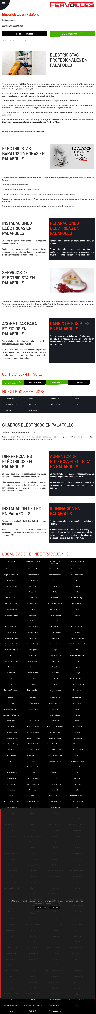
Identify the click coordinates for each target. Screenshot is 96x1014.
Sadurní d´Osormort (55, 755)
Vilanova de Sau (55, 698)
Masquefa (77, 767)
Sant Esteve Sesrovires (55, 744)
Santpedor (33, 598)
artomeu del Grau (33, 703)
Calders (77, 715)
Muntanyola (11, 721)
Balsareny (55, 673)
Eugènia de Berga (33, 690)
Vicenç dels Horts (11, 755)
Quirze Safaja (77, 726)
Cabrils (33, 678)
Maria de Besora (11, 586)
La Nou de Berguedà (11, 650)
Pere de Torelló (55, 644)
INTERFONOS (55, 405)
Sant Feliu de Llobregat (11, 744)
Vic (11, 761)
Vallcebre (77, 621)
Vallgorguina (55, 621)
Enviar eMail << (56, 382)
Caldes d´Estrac (55, 715)
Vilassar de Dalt (33, 569)
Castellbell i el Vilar (55, 761)
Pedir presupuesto (24, 33)
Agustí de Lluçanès (11, 580)
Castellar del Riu (11, 767)
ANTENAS (77, 399)
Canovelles (33, 638)
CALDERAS (33, 410)
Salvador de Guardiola (11, 644)
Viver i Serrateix (77, 801)
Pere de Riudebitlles (55, 603)
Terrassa (55, 773)
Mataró (77, 580)
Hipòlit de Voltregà (33, 738)
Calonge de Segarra (77, 678)
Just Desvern (77, 738)
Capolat (77, 667)
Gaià (55, 586)
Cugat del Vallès (33, 749)
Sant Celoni (11, 784)
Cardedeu (55, 667)
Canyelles (77, 632)
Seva (11, 999)
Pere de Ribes (77, 603)
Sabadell (11, 749)
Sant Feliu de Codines (33, 744)
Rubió (77, 661)
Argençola (33, 796)
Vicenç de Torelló (33, 755)
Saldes (33, 999)
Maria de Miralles (33, 801)
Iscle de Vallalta (33, 661)
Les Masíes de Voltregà (77, 999)
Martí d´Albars (11, 632)
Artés (11, 796)
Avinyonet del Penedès (11, 715)
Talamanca (11, 790)
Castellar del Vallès (77, 761)
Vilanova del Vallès (77, 569)
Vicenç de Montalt (33, 575)
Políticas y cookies (55, 1011)
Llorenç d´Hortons (55, 632)
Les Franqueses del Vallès (33, 1005)
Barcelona (11, 561)
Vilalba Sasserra (55, 615)
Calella (55, 684)
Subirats (11, 726)
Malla (77, 592)
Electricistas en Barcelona (15, 40)
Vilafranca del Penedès (11, 709)
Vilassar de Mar (55, 609)
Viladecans (55, 709)
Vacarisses (55, 721)
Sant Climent (77, 778)
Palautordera (77, 744)
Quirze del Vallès (11, 732)
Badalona (77, 709)
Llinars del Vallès (55, 999)
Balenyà (77, 673)
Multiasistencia (5, 40)
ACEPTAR (54, 908)
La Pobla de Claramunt (77, 644)
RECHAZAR (41, 908)
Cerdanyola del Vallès (33, 784)
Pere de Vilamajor (33, 644)
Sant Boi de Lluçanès (77, 575)
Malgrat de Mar (11, 598)
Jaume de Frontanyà (11, 661)
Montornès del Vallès (55, 784)
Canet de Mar (55, 638)
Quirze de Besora (33, 732)
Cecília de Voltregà (77, 749)
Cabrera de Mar (77, 703)
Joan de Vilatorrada (77, 655)
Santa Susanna (55, 598)
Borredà (55, 790)
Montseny (33, 609)
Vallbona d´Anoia (33, 721)
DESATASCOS (77, 405)
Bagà (11, 678)
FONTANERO (33, 399)
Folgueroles (33, 592)
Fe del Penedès (11, 778)
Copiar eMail (79, 382)
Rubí (11, 1011)
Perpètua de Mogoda (77, 598)
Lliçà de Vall (33, 807)
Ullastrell (11, 655)
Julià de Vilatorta (55, 655)
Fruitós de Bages (33, 726)
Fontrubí (77, 586)
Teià (77, 773)
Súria (77, 721)
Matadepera (55, 767)
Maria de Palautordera (11, 801)
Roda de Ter (33, 1011)
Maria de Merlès (55, 801)
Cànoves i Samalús (11, 638)
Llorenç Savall (33, 632)
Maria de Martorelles (77, 796)
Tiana (33, 773)
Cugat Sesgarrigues (11, 575)
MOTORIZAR (33, 405)
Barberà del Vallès (33, 673)
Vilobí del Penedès (11, 807)
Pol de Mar (77, 732)
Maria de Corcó (77, 698)
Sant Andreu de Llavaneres (55, 562)
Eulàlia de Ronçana (77, 684)
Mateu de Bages (11, 609)
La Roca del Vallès (33, 778)
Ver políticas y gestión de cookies (48, 903)
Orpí (55, 650)
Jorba (11, 592)
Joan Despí (33, 615)
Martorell (11, 698)
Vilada (77, 755)
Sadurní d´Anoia (55, 749)
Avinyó (33, 715)
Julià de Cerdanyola (11, 615)
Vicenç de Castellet (77, 638)
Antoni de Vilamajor (33, 561)
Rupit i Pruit (55, 661)
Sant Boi (11, 703)
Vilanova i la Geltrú (55, 569)
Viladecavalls (33, 709)
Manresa (11, 667)
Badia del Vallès (11, 569)
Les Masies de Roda (11, 1005)
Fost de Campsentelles (55, 726)
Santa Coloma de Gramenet (55, 691)
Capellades (11, 673)
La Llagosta (33, 650)
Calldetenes (33, 684)
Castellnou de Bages (55, 796)
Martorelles (77, 690)
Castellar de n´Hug (33, 767)
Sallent (55, 580)
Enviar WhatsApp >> (72, 33)
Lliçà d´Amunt (55, 807)
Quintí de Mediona (55, 732)
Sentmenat (33, 586)
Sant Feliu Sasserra (33, 603)
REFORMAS (55, 399)
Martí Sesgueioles (11, 626)
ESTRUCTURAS (11, 410)
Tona (77, 609)
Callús (11, 684)
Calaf (33, 761)
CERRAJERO (11, 399)
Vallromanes (11, 621)
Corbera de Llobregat (11, 603)
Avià (77, 790)
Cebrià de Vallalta (55, 575)
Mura (77, 1005)
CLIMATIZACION (11, 405)
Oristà (77, 650)
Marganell (33, 698)
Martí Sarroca (33, 626)
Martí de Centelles (77, 626)
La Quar (55, 778)
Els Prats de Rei (11, 773)
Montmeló (77, 784)
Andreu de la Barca (77, 561)
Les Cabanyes (55, 1005)
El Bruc (77, 807)
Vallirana (33, 621)
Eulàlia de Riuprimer (11, 690)
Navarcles (33, 667)
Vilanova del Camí (55, 703)
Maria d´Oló (33, 655)
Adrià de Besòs (33, 580)
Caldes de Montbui (55, 738)
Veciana (77, 615)
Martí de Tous (55, 626)
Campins (55, 678)
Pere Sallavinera (11, 738)
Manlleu (55, 592)
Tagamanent (33, 790)
